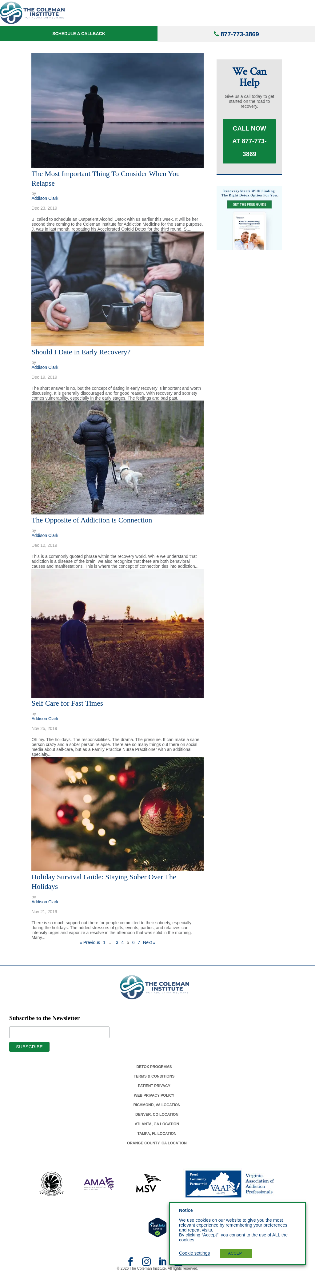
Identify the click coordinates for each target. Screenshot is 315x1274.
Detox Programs (154, 1067)
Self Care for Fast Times (67, 703)
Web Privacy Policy (154, 1095)
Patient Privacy (154, 1086)
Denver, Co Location (156, 1114)
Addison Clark (44, 198)
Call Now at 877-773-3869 (249, 145)
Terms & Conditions (154, 1076)
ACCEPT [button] (236, 1253)
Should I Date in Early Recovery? (80, 352)
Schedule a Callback (78, 33)
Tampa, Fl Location (156, 1133)
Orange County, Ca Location (157, 1143)
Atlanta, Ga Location (157, 1124)
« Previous (90, 942)
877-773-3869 (240, 34)
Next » (149, 942)
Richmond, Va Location (156, 1105)
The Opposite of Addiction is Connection (91, 520)
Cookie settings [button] (194, 1253)
